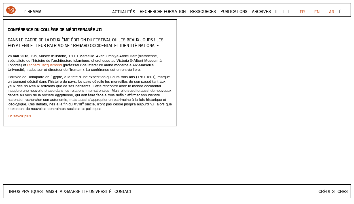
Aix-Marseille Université (106, 191)
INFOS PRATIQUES (26, 191)
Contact (54, 191)
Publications (234, 11)
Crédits (327, 191)
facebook (276, 11)
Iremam (11, 10)
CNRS (343, 191)
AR (331, 12)
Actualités (123, 12)
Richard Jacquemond (45, 65)
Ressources (203, 11)
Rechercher (340, 11)
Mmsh (71, 191)
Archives (261, 11)
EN (316, 12)
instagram (289, 11)
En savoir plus (19, 116)
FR (302, 12)
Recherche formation (163, 11)
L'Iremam (32, 11)
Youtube (283, 11)
